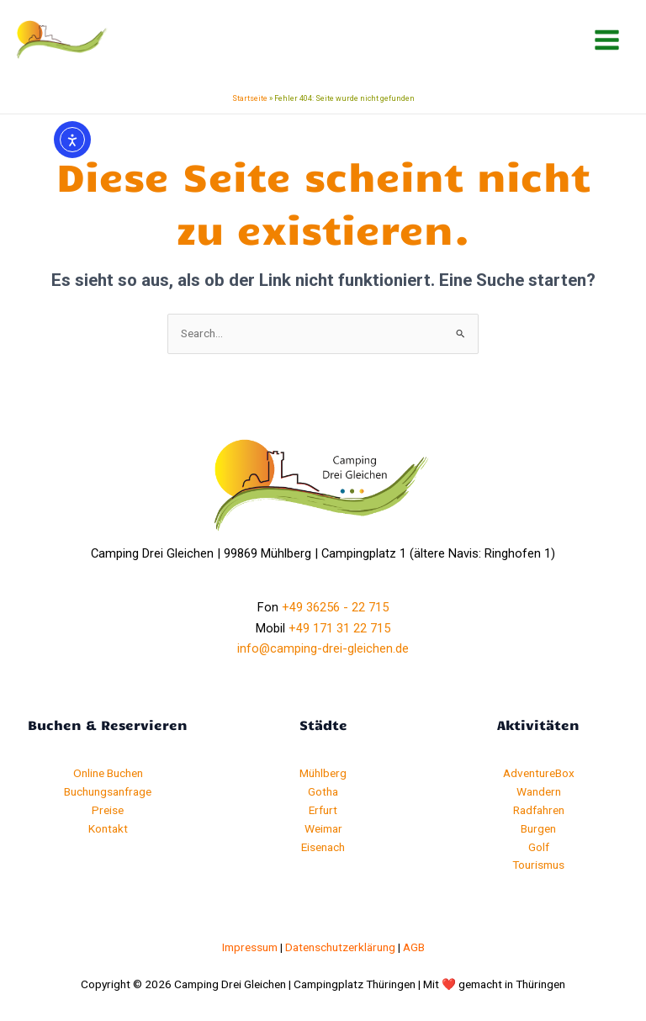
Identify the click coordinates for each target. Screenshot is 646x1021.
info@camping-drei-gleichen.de (323, 648)
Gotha (323, 791)
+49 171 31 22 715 (339, 628)
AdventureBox (539, 773)
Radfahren (538, 810)
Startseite (249, 98)
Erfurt (323, 810)
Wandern (538, 791)
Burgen (538, 828)
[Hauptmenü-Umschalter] (607, 40)
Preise (108, 810)
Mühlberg (323, 773)
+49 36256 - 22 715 (335, 607)
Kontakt (108, 828)
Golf (538, 847)
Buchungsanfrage (107, 791)
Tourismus (538, 864)
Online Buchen (108, 773)
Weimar (323, 828)
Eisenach (323, 847)
